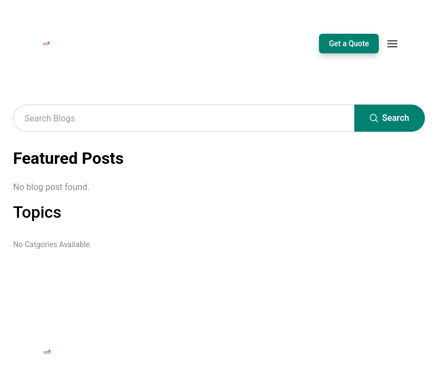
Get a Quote (349, 43)
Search (389, 118)
